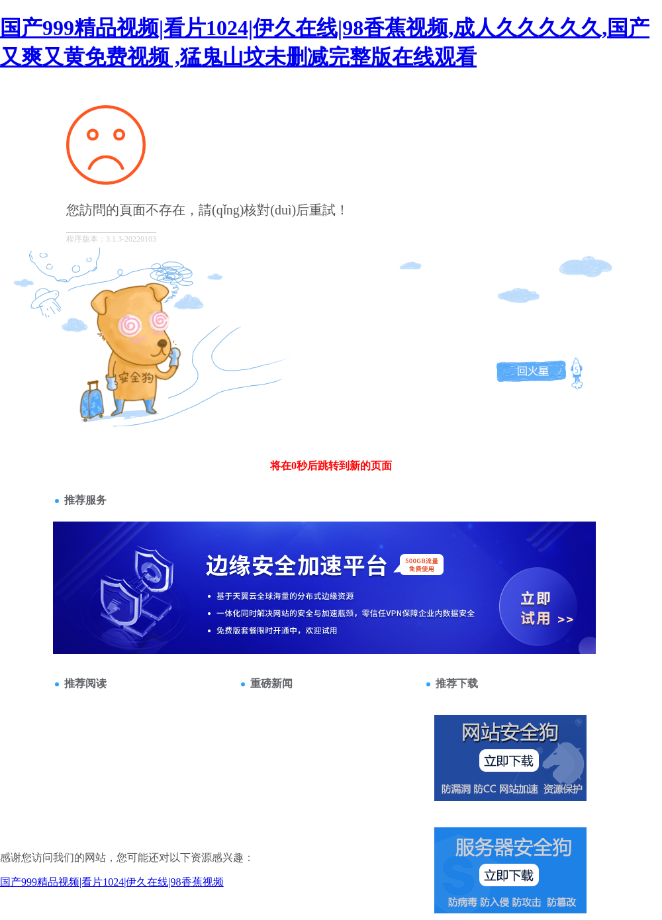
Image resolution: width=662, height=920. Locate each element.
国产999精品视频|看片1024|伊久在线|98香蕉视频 (112, 882)
